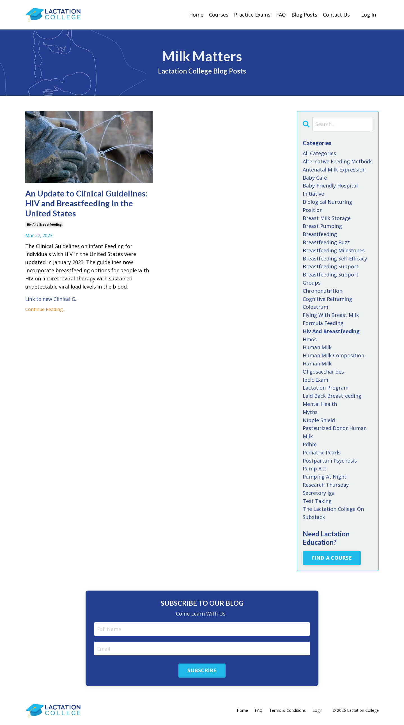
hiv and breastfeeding (44, 226)
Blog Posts (304, 14)
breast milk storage (327, 217)
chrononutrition (322, 290)
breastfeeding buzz (326, 242)
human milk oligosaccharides (323, 367)
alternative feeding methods (338, 161)
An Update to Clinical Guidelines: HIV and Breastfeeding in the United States (88, 203)
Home (196, 14)
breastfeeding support (331, 266)
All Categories (319, 153)
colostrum (315, 306)
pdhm (310, 444)
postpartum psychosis (330, 460)
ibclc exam (315, 379)
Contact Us (336, 14)
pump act (314, 468)
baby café (315, 177)
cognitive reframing (327, 298)
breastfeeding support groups (331, 278)
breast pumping (322, 226)
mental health (320, 403)
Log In (368, 14)
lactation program (325, 387)
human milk (317, 347)
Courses (218, 14)
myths (310, 411)
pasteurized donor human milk (335, 431)
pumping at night (324, 476)
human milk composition (333, 355)
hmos (310, 339)
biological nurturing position (327, 205)
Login (318, 710)
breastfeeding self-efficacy (335, 258)
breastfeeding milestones (334, 250)
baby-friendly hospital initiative (330, 189)
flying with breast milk (331, 314)
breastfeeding (320, 233)
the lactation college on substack (333, 512)
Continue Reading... (45, 310)
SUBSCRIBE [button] (201, 670)
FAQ (281, 14)
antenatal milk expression (334, 169)
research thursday (326, 484)
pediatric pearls (322, 452)
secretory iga (319, 492)
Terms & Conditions (287, 710)
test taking (317, 500)
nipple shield (319, 420)
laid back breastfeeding (332, 395)
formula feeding (323, 322)
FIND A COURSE (332, 557)
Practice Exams (252, 14)
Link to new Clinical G (51, 300)
